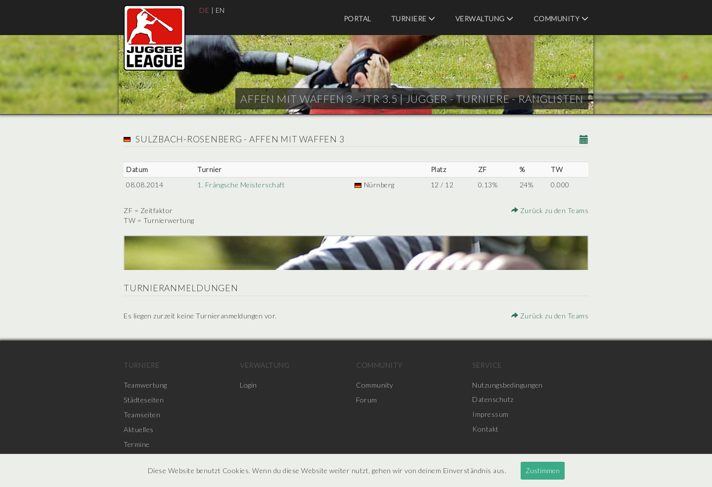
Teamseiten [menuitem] (142, 414)
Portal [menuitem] (357, 18)
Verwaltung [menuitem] (484, 18)
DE (204, 10)
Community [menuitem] (561, 18)
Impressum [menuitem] (490, 414)
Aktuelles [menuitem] (139, 429)
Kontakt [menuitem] (485, 429)
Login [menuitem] (248, 385)
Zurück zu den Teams (550, 210)
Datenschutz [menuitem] (493, 400)
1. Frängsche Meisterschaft (241, 184)
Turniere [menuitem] (413, 18)
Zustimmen (543, 470)
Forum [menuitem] (366, 400)
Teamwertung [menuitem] (145, 385)
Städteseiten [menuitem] (144, 400)
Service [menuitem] (487, 365)
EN (220, 10)
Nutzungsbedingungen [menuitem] (507, 385)
